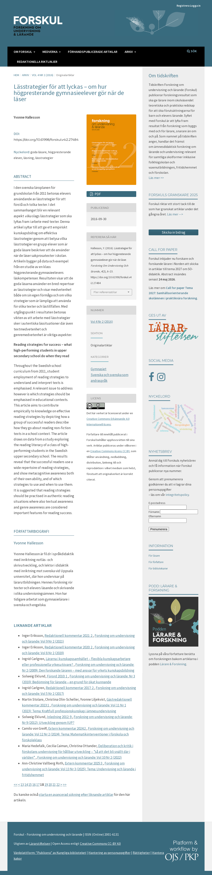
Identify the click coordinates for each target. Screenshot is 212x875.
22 (58, 784)
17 (38, 784)
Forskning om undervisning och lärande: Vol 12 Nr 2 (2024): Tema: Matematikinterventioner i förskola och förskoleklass (78, 734)
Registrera (183, 5)
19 (46, 784)
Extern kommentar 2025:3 (84, 763)
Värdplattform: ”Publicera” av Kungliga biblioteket (50, 853)
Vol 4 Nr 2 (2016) (42, 75)
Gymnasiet (98, 369)
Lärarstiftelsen (39, 843)
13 (22, 784)
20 (50, 784)
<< (15, 784)
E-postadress (157, 503)
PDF (97, 194)
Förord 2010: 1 (57, 676)
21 (54, 784)
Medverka (50, 52)
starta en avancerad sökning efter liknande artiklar (76, 794)
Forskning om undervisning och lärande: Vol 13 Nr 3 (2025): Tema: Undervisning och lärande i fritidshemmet (79, 769)
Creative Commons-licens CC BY (109, 451)
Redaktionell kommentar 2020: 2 (69, 647)
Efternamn (155, 516)
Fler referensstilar (105, 292)
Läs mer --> (175, 214)
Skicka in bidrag (173, 232)
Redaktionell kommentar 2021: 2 (69, 635)
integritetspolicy (177, 495)
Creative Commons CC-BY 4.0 (100, 843)
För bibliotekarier (158, 568)
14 (26, 784)
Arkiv (129, 52)
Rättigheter (141, 853)
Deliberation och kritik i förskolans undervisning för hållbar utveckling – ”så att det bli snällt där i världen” (77, 752)
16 (34, 784)
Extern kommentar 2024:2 (67, 728)
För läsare (154, 555)
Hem (16, 75)
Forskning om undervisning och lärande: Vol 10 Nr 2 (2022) (79, 757)
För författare (156, 562)
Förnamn (154, 512)
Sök (192, 51)
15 (30, 784)
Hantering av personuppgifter (109, 853)
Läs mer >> (156, 178)
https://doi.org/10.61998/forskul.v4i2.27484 (46, 140)
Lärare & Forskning (173, 664)
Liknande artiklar (33, 625)
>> (64, 784)
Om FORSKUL (23, 52)
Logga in (195, 5)
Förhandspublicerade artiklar (92, 52)
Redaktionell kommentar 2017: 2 (70, 688)
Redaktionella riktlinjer (37, 61)
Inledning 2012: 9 (59, 717)
